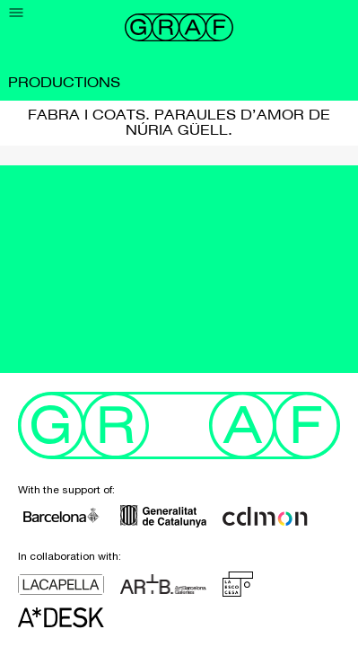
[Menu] (16, 13)
